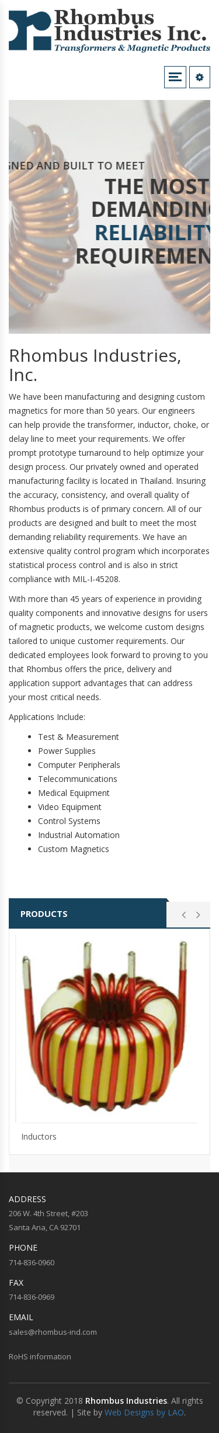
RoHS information (40, 1356)
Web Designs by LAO (144, 1412)
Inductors (39, 1136)
